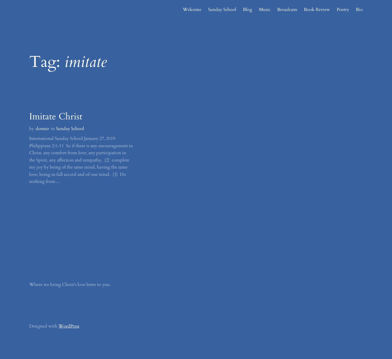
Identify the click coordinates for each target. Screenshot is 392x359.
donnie (42, 129)
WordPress (68, 326)
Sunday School (70, 129)
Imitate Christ (55, 116)
